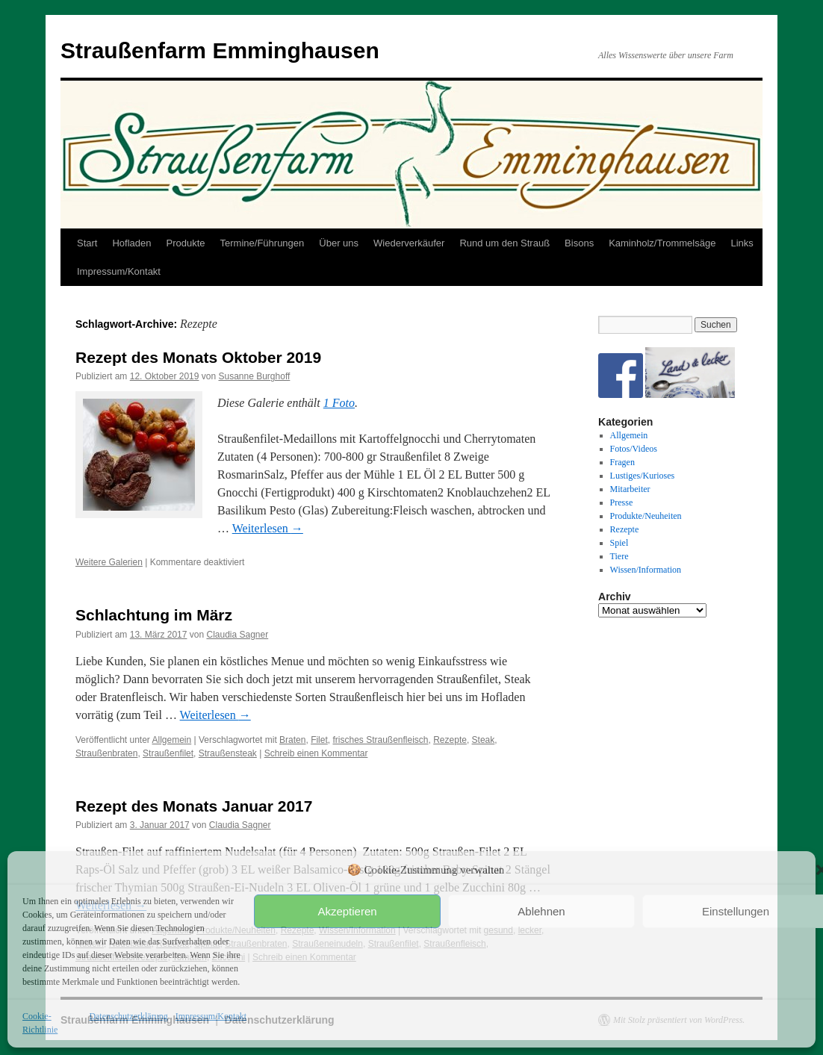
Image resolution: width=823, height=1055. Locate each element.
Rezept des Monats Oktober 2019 (198, 357)
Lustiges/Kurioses (642, 475)
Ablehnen (541, 911)
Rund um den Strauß (504, 243)
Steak (483, 740)
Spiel (619, 543)
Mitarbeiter (630, 489)
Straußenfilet (168, 753)
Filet (319, 740)
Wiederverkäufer (408, 243)
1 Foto (339, 402)
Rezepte (450, 740)
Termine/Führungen (262, 243)
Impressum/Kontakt (211, 1016)
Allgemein (172, 740)
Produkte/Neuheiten (646, 516)
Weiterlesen (267, 528)
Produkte (186, 243)
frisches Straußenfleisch (380, 740)
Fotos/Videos (633, 449)
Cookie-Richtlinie (40, 1023)
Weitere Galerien (109, 562)
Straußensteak (228, 753)
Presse (621, 502)
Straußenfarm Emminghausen (219, 50)
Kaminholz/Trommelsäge (662, 243)
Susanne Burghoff (254, 376)
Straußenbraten (106, 753)
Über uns (338, 243)
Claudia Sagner (237, 634)
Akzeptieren (346, 911)
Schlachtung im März (153, 614)
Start (87, 243)
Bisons (579, 243)
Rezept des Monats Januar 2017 (193, 806)
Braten (292, 740)
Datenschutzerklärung (128, 1016)
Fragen (622, 462)
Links (741, 243)
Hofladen (131, 243)
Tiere (619, 556)
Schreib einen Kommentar (316, 753)
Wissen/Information (646, 569)
